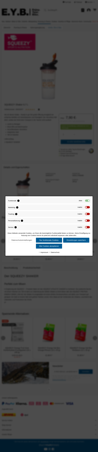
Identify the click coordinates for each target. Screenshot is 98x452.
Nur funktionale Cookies (49, 240)
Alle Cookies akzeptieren (49, 246)
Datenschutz (54, 252)
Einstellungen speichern (76, 240)
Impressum (43, 252)
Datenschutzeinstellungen (21, 240)
